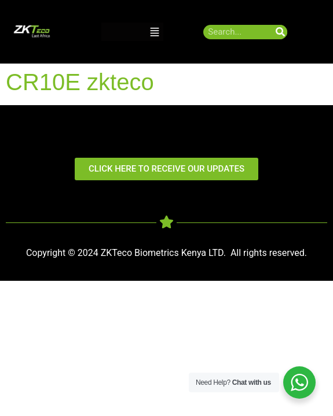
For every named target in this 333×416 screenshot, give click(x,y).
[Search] (280, 32)
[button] (154, 32)
